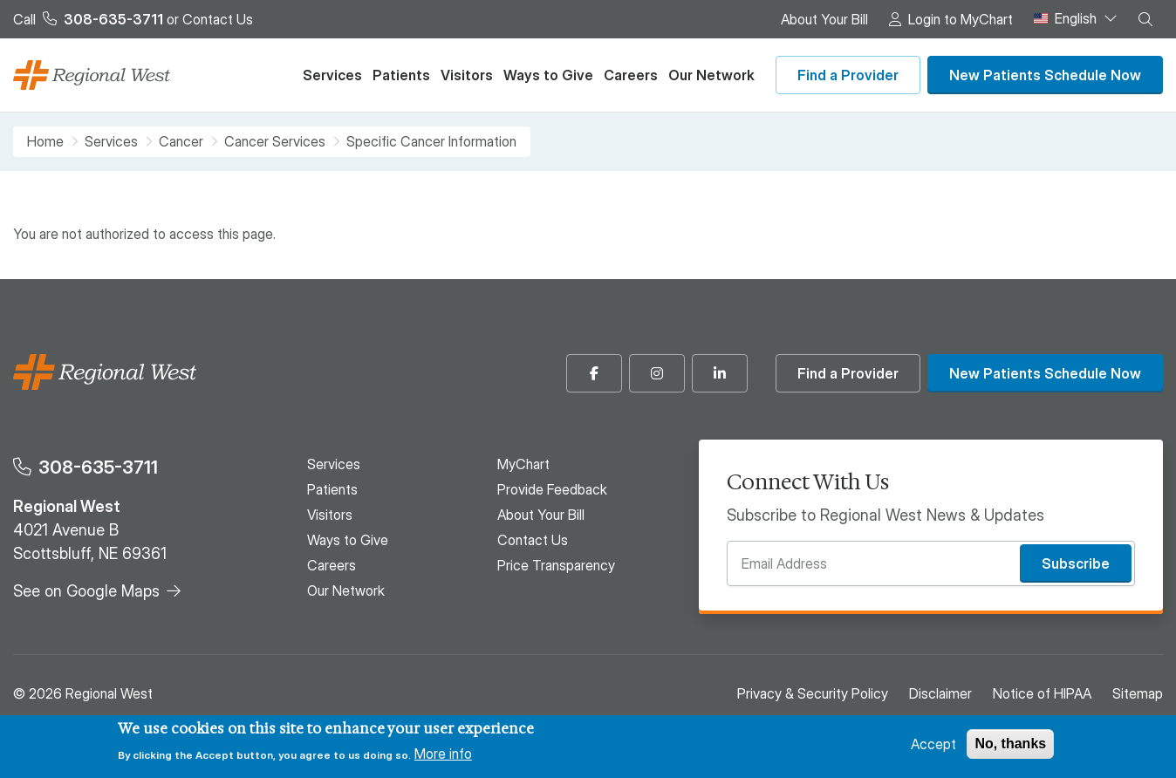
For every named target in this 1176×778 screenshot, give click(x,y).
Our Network (711, 75)
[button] (1145, 19)
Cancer (181, 141)
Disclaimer (940, 693)
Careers (631, 75)
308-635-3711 (98, 467)
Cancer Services (274, 141)
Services (332, 75)
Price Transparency (556, 565)
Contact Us (217, 19)
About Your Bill (824, 19)
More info (443, 753)
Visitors (467, 75)
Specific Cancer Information (431, 141)
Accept (933, 744)
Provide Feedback (552, 489)
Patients (401, 75)
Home (45, 141)
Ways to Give (548, 75)
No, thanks (1010, 743)
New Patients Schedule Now (1045, 75)
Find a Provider (848, 75)
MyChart (523, 464)
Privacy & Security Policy (812, 693)
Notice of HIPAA (1042, 693)
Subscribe (1076, 563)
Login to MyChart (960, 19)
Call (88, 19)
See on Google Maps (86, 591)
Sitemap (1137, 693)
